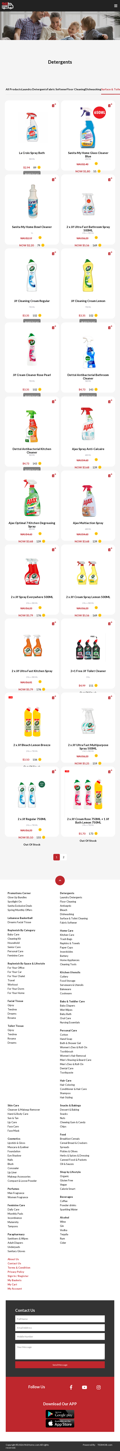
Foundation (14, 1151)
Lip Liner (12, 1172)
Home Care (66, 930)
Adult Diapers (15, 1242)
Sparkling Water (69, 1209)
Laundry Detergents (34, 89)
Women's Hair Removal (73, 1055)
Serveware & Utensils (71, 984)
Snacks (64, 1113)
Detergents (67, 893)
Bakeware (65, 989)
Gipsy (11, 1005)
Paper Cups (66, 947)
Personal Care (15, 951)
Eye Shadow (14, 1155)
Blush (11, 1163)
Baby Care (13, 934)
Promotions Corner (19, 893)
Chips (63, 1126)
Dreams (12, 1013)
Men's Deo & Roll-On (71, 1064)
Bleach (63, 909)
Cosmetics (14, 1138)
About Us (13, 1259)
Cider (63, 1242)
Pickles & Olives (69, 1151)
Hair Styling (66, 1097)
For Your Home (16, 992)
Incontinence (15, 1217)
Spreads (64, 1147)
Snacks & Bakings (70, 1105)
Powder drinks (68, 1205)
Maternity (13, 1222)
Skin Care (13, 1105)
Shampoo (65, 1093)
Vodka (63, 1230)
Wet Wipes (66, 1009)
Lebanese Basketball (20, 918)
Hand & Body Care (18, 1113)
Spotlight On (15, 901)
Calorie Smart (67, 1188)
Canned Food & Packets (73, 1159)
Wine (63, 1221)
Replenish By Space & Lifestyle (26, 963)
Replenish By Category (21, 930)
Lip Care (12, 1122)
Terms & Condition (19, 1267)
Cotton (64, 1034)
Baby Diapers (67, 1005)
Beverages (66, 1196)
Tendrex (12, 1009)
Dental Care (66, 1068)
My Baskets (15, 1280)
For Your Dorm (16, 988)
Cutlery (64, 976)
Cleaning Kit (14, 938)
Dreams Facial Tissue (19, 922)
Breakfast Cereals (70, 1138)
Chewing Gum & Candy (73, 1122)
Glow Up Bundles (17, 897)
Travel (11, 980)
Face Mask (13, 1130)
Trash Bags (66, 939)
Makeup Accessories (19, 1176)
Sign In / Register (18, 1276)
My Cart (12, 1284)
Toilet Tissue (16, 1025)
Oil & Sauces (67, 1163)
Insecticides (66, 951)
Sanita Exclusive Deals (20, 905)
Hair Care (65, 1080)
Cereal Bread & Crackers (73, 1142)
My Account (15, 1288)
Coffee (63, 1201)
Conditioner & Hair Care (73, 1088)
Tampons (13, 1226)
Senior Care (14, 947)
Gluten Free (66, 1180)
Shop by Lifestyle (70, 1171)
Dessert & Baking (69, 1109)
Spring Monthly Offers (20, 909)
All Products (14, 89)
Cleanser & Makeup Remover (24, 1109)
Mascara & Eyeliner (18, 1147)
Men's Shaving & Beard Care (75, 1059)
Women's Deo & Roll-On (73, 1047)
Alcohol (64, 1217)
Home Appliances (69, 960)
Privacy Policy (16, 1271)
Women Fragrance (18, 1197)
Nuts (62, 1118)
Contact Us (14, 1263)
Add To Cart (32, 174)
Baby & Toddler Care (72, 1001)
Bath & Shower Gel (70, 1043)
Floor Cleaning (76, 89)
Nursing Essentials (70, 1022)
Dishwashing (93, 89)
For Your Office (16, 967)
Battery (64, 955)
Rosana (12, 1017)
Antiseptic (65, 905)
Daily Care (13, 1209)
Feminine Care (15, 955)
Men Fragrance (16, 1193)
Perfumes (13, 1188)
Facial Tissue (15, 1001)
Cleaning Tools (68, 964)
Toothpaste (66, 1072)
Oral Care (65, 1018)
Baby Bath (65, 1014)
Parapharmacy (16, 1234)
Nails (10, 1159)
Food (63, 1134)
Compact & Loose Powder (22, 1180)
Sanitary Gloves (16, 1251)
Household (14, 942)
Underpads (14, 1246)
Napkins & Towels (70, 943)
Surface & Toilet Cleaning (74, 918)
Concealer (13, 1168)
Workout (13, 984)
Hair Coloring (67, 1084)
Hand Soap (66, 1038)
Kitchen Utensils (70, 972)
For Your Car (15, 971)
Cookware (66, 993)
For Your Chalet (16, 976)
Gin (62, 1225)
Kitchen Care (67, 934)
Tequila (64, 1234)
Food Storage (67, 980)
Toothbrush (66, 1051)
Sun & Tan (13, 1118)
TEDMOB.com (105, 1444)
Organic (64, 1176)
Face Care (13, 1126)
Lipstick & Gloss (16, 1142)
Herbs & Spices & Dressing (74, 1155)
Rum (62, 1238)
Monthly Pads (15, 1213)
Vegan (63, 1184)
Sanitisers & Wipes (18, 1238)
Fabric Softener (57, 89)
